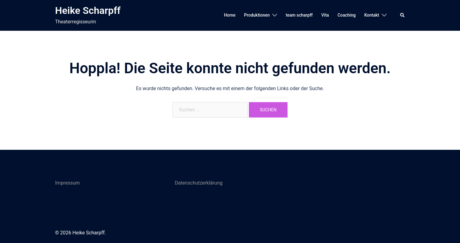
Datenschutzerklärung (199, 183)
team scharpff (299, 15)
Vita (325, 15)
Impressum (67, 183)
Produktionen (257, 15)
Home (230, 15)
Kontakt (371, 15)
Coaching (347, 15)
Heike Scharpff (88, 10)
